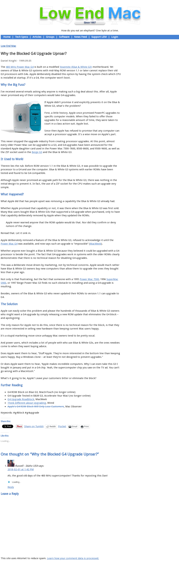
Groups (50, 36)
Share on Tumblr (34, 426)
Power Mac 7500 (89, 279)
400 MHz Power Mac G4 (20, 66)
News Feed (80, 36)
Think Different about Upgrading (27, 402)
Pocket (62, 426)
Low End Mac (8, 46)
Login (114, 36)
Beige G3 (37, 152)
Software (64, 36)
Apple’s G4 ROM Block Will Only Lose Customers (36, 406)
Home (6, 36)
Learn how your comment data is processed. (73, 558)
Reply (11, 487)
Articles (37, 36)
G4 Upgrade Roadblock (21, 399)
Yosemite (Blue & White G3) (76, 66)
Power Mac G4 (9, 243)
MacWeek (95, 243)
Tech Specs (21, 36)
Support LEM (99, 36)
